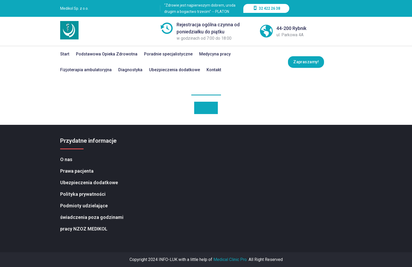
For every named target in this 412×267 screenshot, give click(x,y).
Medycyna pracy (215, 54)
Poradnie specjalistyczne (168, 54)
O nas (66, 159)
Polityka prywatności (83, 194)
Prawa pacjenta (77, 171)
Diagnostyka (130, 69)
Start (64, 54)
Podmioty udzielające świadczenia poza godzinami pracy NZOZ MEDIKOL (91, 217)
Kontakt (214, 69)
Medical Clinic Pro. (230, 259)
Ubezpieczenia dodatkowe (174, 69)
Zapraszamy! (306, 61)
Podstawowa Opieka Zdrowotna (106, 54)
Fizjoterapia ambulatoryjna (86, 69)
